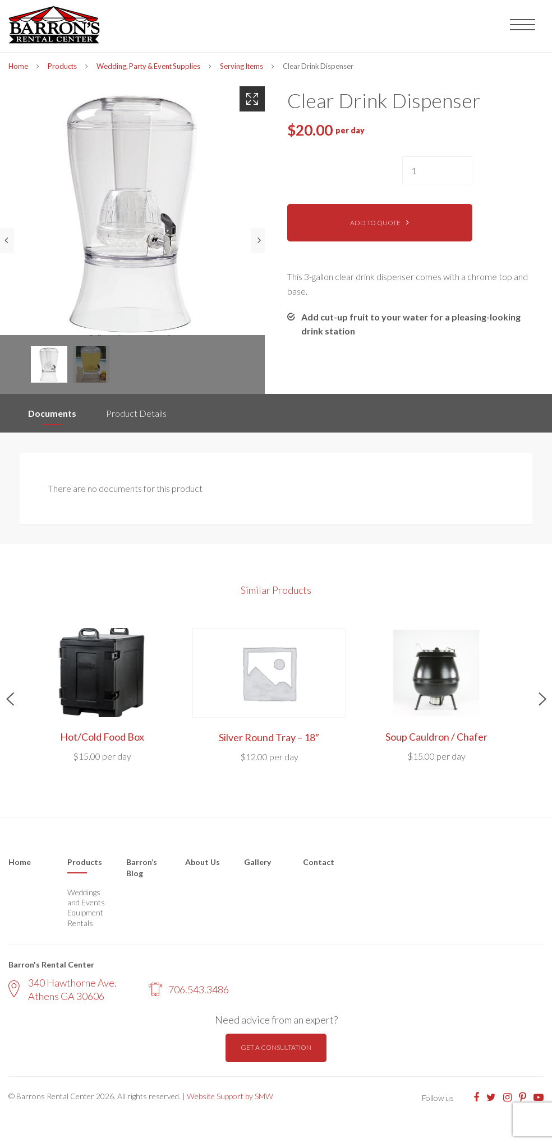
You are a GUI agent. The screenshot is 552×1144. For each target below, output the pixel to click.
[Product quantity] (437, 170)
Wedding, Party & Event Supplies (148, 66)
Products (62, 66)
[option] (132, 210)
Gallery (257, 862)
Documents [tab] (52, 413)
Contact (318, 862)
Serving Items (241, 66)
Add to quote (375, 222)
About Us (202, 862)
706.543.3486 (189, 989)
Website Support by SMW (230, 1096)
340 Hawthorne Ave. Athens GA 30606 (62, 989)
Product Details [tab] (136, 413)
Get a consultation (276, 1047)
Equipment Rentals (85, 917)
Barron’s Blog (141, 867)
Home (18, 66)
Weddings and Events (86, 897)
